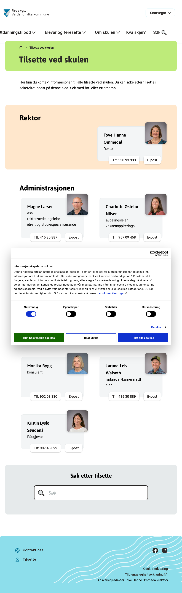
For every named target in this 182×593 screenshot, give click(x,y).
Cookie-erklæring (155, 569)
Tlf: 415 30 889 (124, 396)
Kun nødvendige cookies (39, 337)
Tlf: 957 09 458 (124, 237)
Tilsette (29, 559)
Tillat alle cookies (143, 337)
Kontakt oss (33, 550)
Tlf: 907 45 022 (45, 448)
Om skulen (107, 32)
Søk (160, 32)
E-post (152, 160)
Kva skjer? (136, 32)
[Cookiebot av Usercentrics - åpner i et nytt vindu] (152, 253)
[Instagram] (164, 551)
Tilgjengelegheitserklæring (144, 574)
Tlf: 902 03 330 (45, 396)
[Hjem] (21, 48)
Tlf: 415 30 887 (45, 237)
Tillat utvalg (91, 337)
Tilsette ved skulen (42, 47)
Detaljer (156, 326)
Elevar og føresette (65, 32)
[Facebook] (155, 551)
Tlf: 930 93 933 (124, 160)
